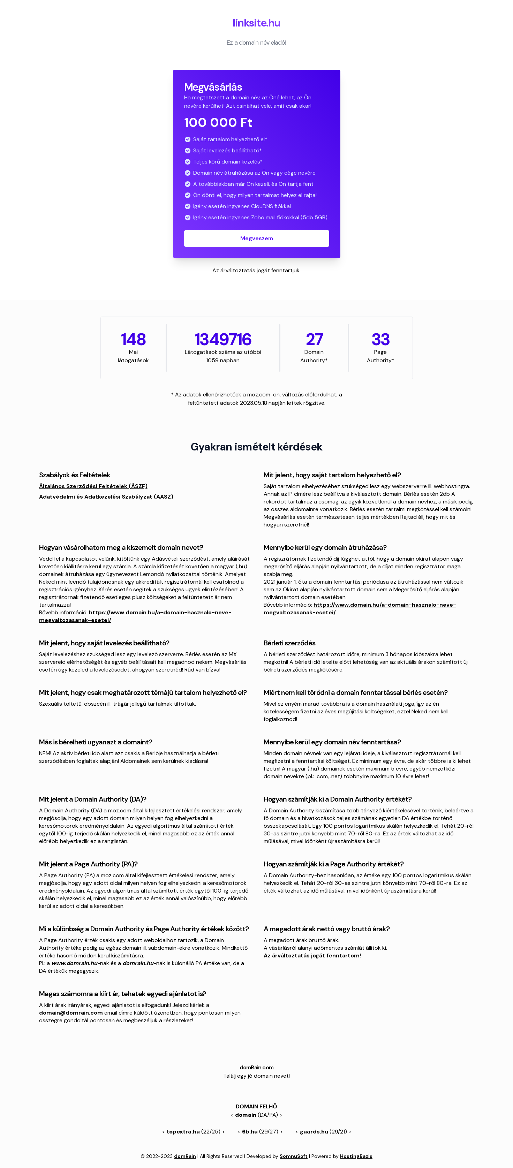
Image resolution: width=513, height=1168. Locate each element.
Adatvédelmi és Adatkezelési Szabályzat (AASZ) (106, 496)
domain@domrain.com (71, 1012)
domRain (185, 1156)
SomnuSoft (294, 1156)
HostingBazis (356, 1156)
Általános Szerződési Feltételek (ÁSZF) (93, 486)
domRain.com (256, 1067)
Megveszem (256, 238)
